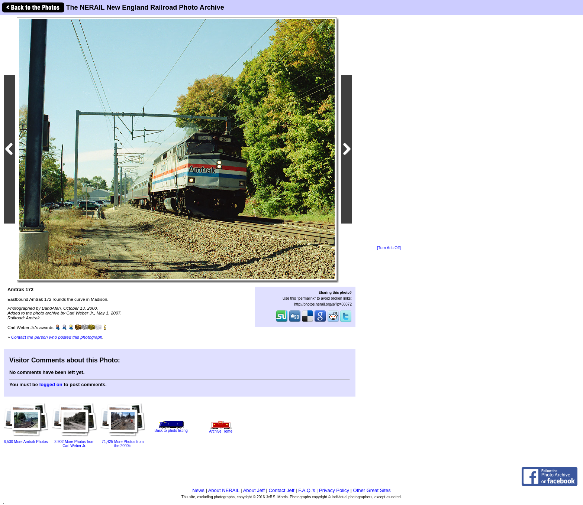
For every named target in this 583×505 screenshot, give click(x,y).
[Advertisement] (389, 130)
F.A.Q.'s (306, 490)
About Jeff (254, 490)
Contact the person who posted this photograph (57, 337)
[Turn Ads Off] (389, 248)
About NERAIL (223, 490)
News (198, 490)
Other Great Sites (372, 490)
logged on (50, 384)
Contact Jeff (281, 490)
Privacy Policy (334, 490)
